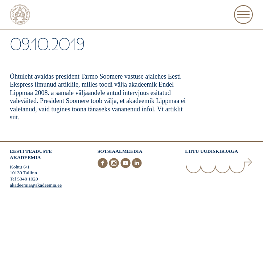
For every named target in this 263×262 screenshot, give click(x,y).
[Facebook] (103, 166)
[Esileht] (20, 15)
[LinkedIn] (137, 166)
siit (14, 117)
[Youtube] (126, 166)
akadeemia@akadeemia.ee (36, 185)
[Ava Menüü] (243, 14)
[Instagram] (114, 166)
